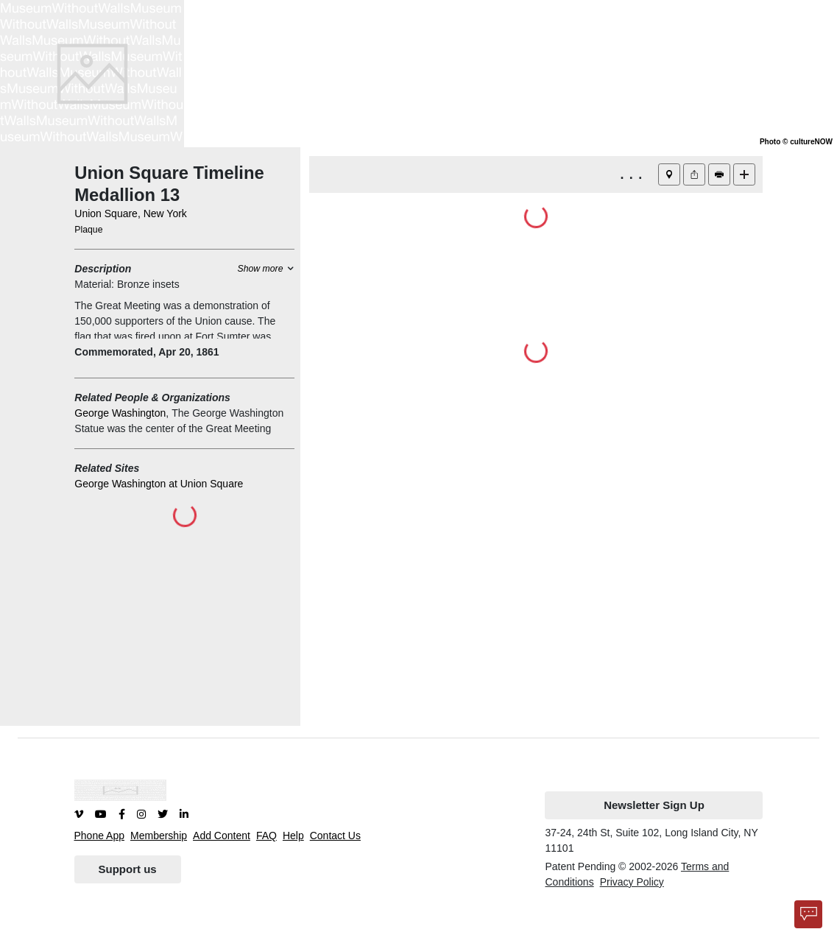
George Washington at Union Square (158, 484)
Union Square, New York (130, 213)
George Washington (120, 413)
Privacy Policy (632, 882)
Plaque (88, 230)
